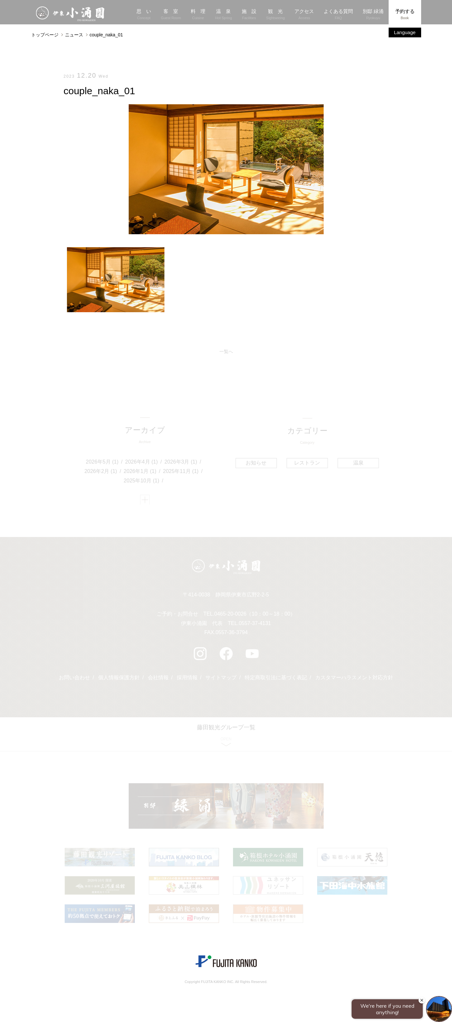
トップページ (44, 34)
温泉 (358, 463)
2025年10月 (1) (141, 481)
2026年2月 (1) (100, 472)
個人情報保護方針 (119, 680)
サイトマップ (221, 680)
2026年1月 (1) (140, 472)
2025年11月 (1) (181, 472)
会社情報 (158, 680)
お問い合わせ (74, 680)
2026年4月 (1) (141, 463)
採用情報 (187, 680)
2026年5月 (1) (102, 463)
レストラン (307, 463)
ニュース (74, 34)
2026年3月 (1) (180, 463)
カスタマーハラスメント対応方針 (354, 680)
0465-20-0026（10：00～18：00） (255, 616)
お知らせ (256, 463)
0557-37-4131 (255, 625)
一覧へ (226, 351)
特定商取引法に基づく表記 (276, 680)
